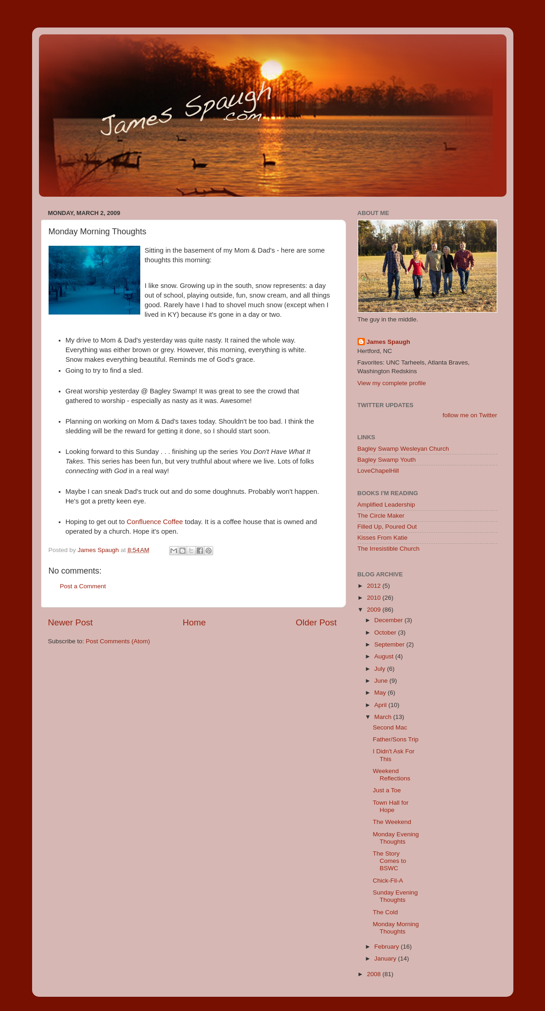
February (387, 946)
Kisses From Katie (383, 537)
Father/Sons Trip (395, 739)
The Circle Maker (381, 515)
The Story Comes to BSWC (389, 861)
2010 (374, 597)
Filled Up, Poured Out (387, 526)
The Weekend (392, 821)
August (385, 656)
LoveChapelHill (378, 470)
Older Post (316, 622)
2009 (374, 609)
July (380, 668)
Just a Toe (387, 790)
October (386, 632)
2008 (374, 974)
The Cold (385, 912)
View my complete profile (392, 383)
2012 (374, 585)
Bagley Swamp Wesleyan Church (403, 448)
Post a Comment (83, 586)
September (390, 644)
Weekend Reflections (391, 775)
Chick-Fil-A (388, 880)
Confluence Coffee (155, 521)
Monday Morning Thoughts (396, 928)
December (389, 620)
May (381, 692)
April (381, 705)
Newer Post (70, 622)
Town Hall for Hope (390, 806)
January (386, 958)
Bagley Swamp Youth (387, 459)
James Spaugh (388, 341)
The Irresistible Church (389, 548)
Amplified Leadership (386, 504)
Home (194, 622)
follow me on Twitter (469, 415)
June (382, 680)
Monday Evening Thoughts (396, 838)
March (383, 716)
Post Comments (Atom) (118, 641)
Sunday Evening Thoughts (395, 896)
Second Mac (390, 727)
